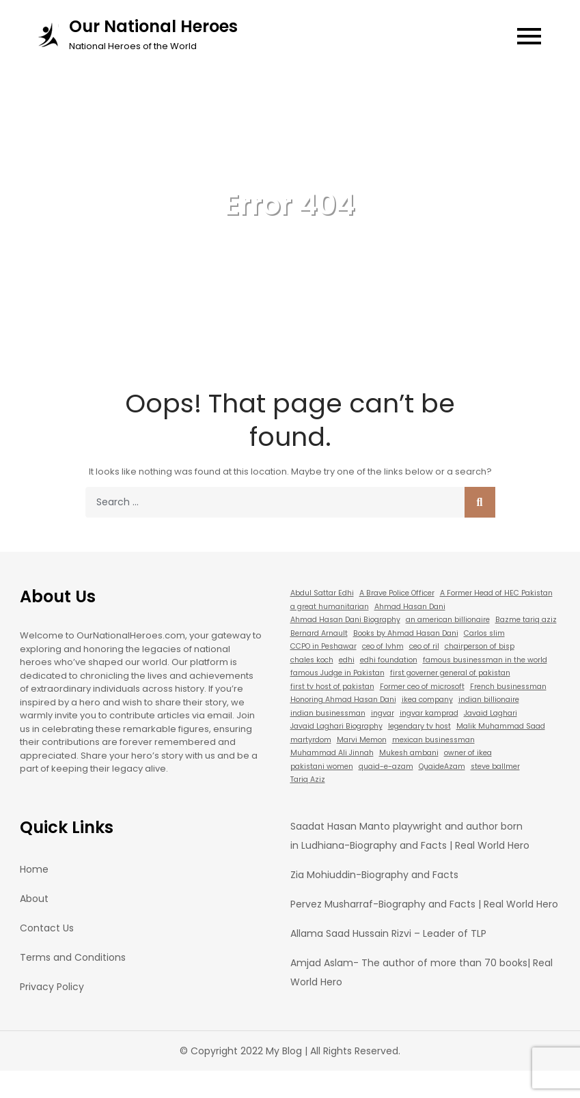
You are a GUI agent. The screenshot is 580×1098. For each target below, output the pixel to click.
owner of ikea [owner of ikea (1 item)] (468, 753)
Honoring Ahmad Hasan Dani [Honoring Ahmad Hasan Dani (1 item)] (343, 699)
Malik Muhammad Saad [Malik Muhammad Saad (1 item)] (500, 726)
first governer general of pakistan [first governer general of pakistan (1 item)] (450, 673)
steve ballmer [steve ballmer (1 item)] (495, 766)
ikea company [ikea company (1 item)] (427, 699)
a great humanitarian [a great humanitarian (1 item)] (329, 607)
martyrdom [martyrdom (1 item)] (310, 740)
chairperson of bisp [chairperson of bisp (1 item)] (479, 646)
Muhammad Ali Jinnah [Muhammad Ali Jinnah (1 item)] (332, 753)
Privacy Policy (52, 987)
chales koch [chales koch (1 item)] (311, 660)
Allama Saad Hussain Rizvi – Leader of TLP (388, 933)
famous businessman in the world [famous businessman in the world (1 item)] (485, 660)
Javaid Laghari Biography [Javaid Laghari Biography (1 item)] (336, 726)
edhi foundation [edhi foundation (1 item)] (388, 660)
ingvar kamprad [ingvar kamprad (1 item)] (429, 713)
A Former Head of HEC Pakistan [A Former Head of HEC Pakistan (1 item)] (496, 593)
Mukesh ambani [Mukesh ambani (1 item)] (409, 753)
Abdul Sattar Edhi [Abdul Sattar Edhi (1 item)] (322, 593)
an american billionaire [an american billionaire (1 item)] (448, 620)
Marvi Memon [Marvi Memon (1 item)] (362, 740)
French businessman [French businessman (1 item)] (508, 686)
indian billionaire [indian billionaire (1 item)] (488, 699)
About (34, 898)
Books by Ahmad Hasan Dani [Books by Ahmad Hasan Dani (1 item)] (405, 633)
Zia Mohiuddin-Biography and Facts (374, 875)
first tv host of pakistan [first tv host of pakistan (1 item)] (332, 686)
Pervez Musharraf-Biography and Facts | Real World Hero (424, 904)
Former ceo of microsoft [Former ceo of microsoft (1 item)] (422, 686)
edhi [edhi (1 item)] (347, 660)
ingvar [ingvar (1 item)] (382, 713)
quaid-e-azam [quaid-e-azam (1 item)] (386, 766)
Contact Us (47, 928)
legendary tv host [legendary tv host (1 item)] (419, 726)
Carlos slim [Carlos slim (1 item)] (484, 633)
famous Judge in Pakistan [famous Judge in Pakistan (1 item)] (337, 673)
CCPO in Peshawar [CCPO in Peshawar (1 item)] (323, 646)
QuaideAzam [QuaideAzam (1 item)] (442, 766)
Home (34, 869)
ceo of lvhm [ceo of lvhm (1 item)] (383, 646)
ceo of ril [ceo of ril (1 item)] (424, 646)
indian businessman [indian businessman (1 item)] (327, 713)
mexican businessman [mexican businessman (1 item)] (433, 740)
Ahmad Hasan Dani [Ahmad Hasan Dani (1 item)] (409, 607)
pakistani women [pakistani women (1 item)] (321, 766)
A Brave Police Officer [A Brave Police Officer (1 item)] (396, 593)
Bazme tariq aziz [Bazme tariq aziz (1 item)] (526, 620)
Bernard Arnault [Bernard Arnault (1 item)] (319, 633)
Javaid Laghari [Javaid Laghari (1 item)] (490, 713)
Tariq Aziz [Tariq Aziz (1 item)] (307, 779)
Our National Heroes (153, 26)
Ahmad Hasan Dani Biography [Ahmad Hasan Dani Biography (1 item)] (345, 620)
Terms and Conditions (73, 957)
